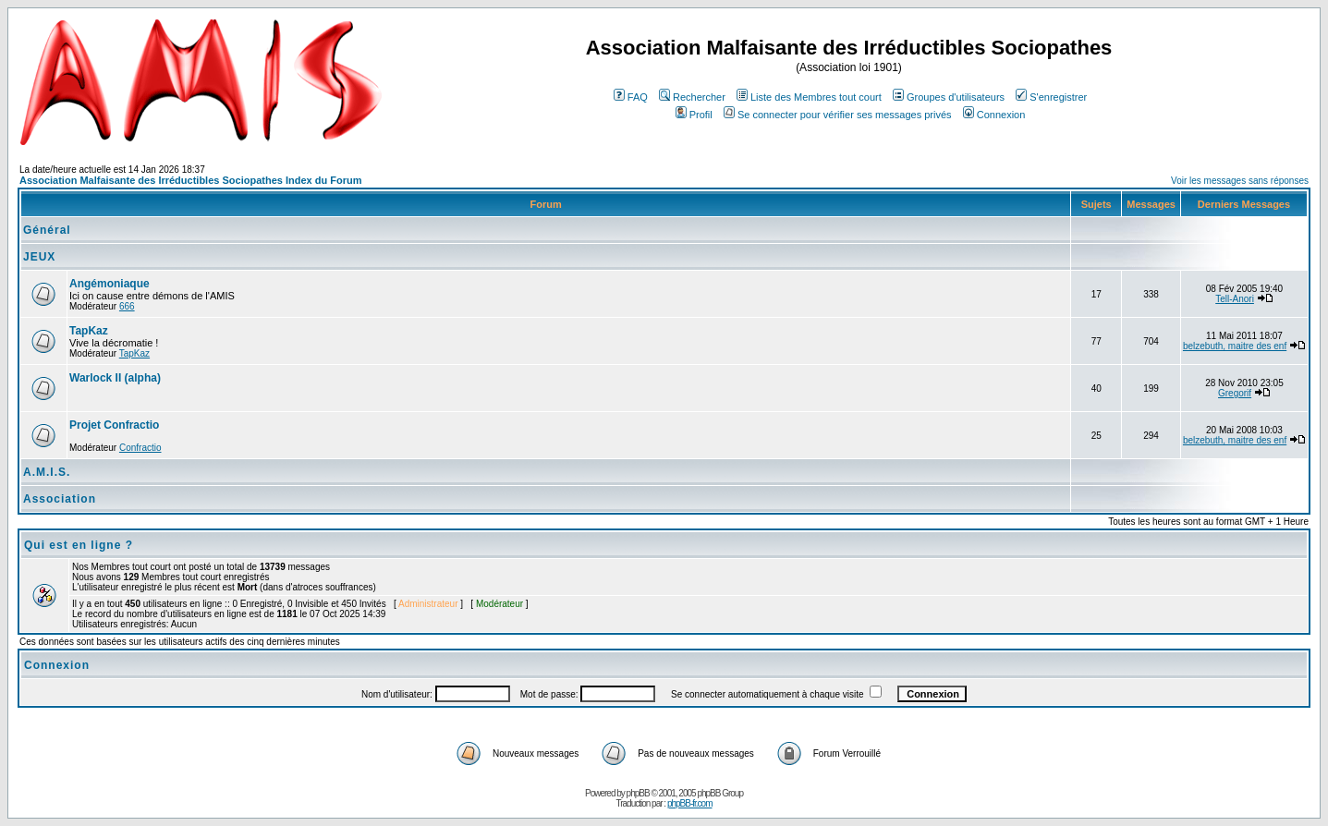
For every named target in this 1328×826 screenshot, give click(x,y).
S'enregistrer (1051, 97)
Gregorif (1234, 393)
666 (127, 306)
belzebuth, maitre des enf (1234, 346)
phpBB (638, 793)
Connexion (994, 114)
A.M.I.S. (46, 472)
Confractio (140, 448)
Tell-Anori (1234, 299)
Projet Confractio (114, 425)
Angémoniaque (109, 283)
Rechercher (692, 97)
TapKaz (88, 330)
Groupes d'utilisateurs (949, 97)
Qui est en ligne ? (78, 545)
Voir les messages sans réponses (1240, 181)
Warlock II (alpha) (115, 377)
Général (47, 230)
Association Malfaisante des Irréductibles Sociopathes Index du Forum (190, 180)
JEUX (39, 256)
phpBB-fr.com (690, 803)
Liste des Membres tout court (809, 97)
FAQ (631, 97)
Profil (694, 114)
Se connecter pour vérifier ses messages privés (838, 114)
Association (59, 498)
